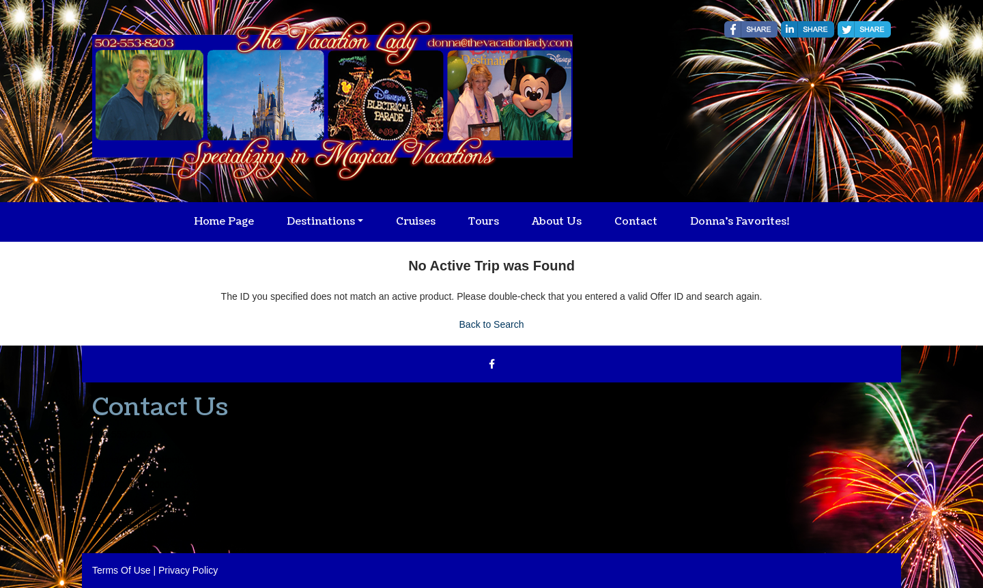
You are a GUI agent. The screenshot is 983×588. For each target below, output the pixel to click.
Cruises (416, 221)
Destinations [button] (321, 221)
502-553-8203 (122, 434)
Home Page (224, 221)
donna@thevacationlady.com (153, 459)
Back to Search (491, 324)
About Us (557, 221)
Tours (483, 221)
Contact (635, 221)
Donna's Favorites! (739, 221)
